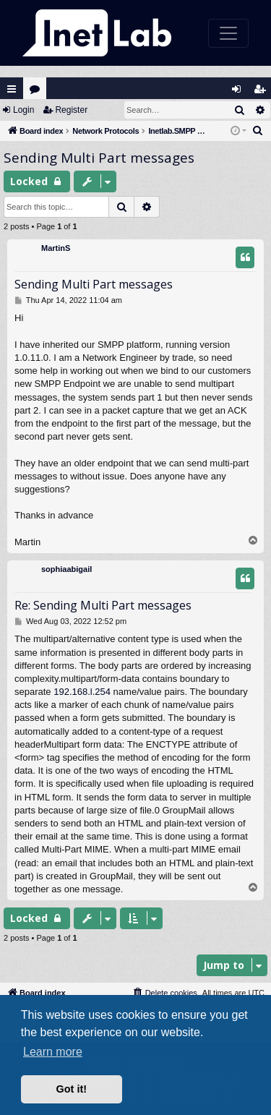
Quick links (11, 89)
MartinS (55, 248)
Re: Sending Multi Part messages (103, 605)
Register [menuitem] (263, 92)
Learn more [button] (52, 1052)
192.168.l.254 (82, 691)
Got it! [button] (71, 1089)
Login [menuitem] (240, 92)
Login (23, 110)
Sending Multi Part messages (99, 157)
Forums (38, 92)
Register (71, 110)
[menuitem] (257, 131)
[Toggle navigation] (228, 33)
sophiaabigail (66, 569)
